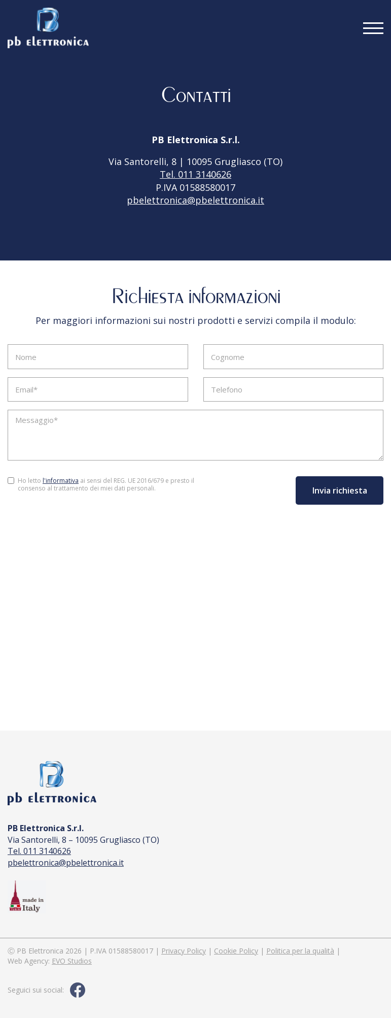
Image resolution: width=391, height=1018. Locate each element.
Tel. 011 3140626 (195, 174)
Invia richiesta (339, 490)
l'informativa (61, 480)
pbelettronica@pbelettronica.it (195, 200)
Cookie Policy (236, 951)
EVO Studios (72, 961)
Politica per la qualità (300, 951)
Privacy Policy (183, 951)
